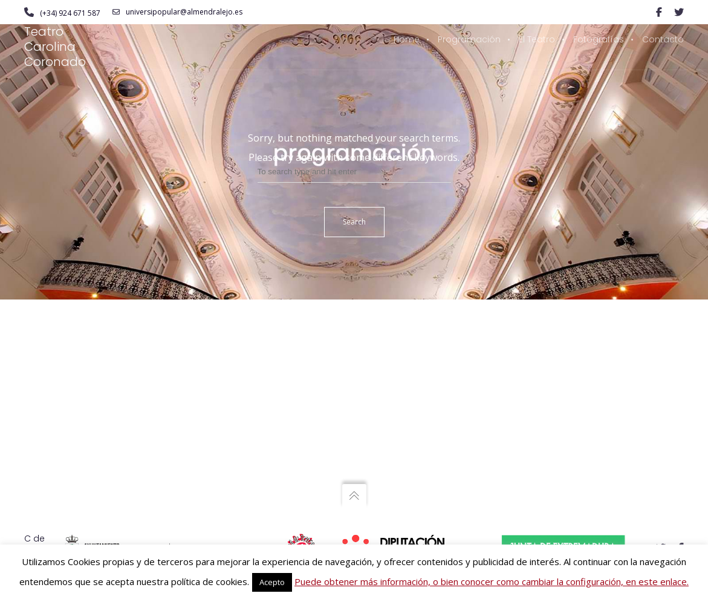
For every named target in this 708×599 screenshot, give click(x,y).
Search (354, 222)
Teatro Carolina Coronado (55, 46)
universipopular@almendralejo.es (177, 12)
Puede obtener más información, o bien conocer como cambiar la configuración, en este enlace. (491, 581)
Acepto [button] (272, 582)
